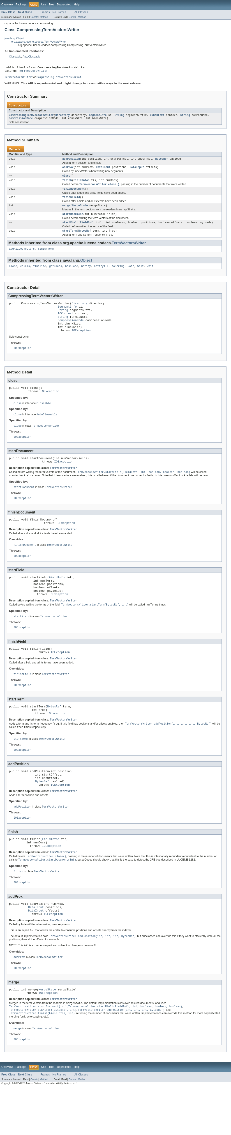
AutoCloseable (31, 56)
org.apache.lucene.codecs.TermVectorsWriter (39, 41)
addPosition (71, 161)
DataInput (103, 170)
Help (76, 4)
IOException (81, 345)
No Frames (59, 12)
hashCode (71, 274)
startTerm (69, 238)
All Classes (81, 12)
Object (86, 268)
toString (118, 274)
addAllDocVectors (22, 256)
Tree (51, 4)
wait (131, 274)
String (119, 117)
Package (21, 4)
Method (44, 17)
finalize (39, 274)
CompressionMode (21, 120)
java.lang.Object (14, 38)
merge (66, 211)
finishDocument (73, 193)
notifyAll (101, 274)
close (66, 179)
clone (13, 274)
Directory (62, 117)
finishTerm (46, 256)
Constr (34, 17)
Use (43, 4)
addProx (68, 170)
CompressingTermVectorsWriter (31, 117)
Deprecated (64, 4)
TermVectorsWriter (33, 72)
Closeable (15, 56)
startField (70, 229)
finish (67, 184)
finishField (71, 202)
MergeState (80, 211)
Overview (7, 4)
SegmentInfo (97, 117)
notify (86, 274)
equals (25, 274)
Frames (45, 12)
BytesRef (161, 161)
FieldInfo (87, 229)
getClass (55, 274)
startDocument (72, 220)
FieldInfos (82, 184)
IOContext (157, 117)
